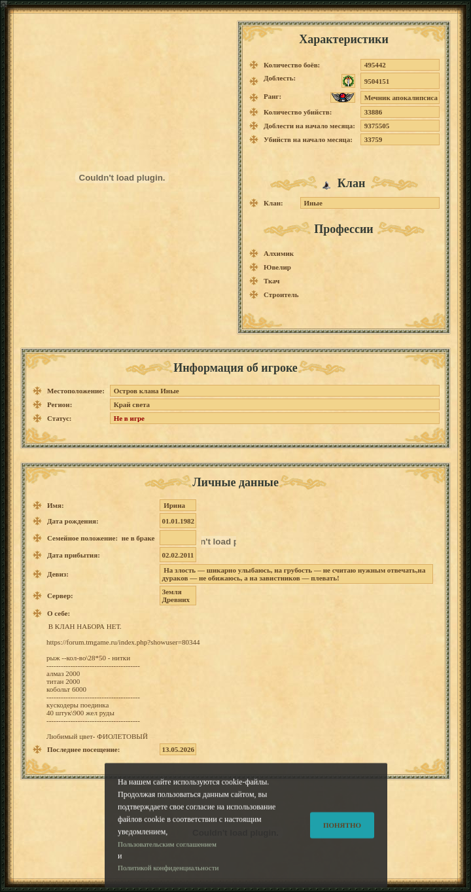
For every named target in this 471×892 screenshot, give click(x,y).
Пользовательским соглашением (167, 855)
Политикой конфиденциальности (168, 879)
